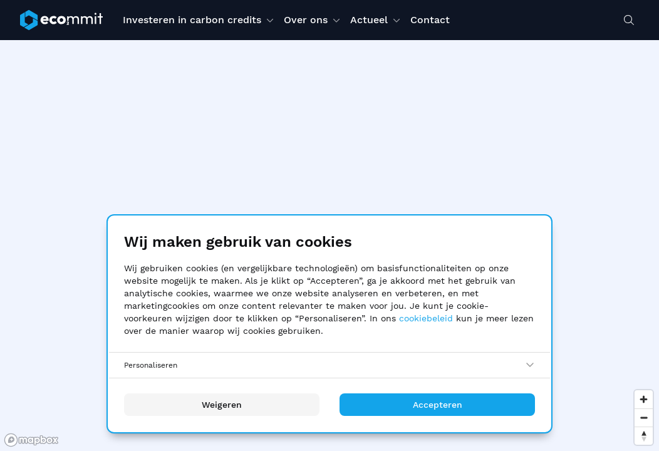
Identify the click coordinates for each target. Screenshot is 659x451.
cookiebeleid (426, 318)
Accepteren (437, 405)
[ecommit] (61, 20)
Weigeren (222, 405)
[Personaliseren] (329, 365)
